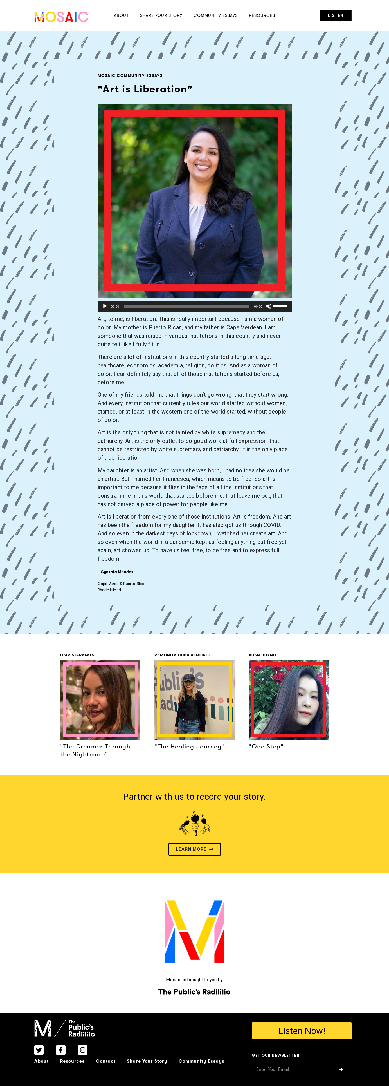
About (121, 15)
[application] (195, 306)
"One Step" (266, 746)
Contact (106, 1061)
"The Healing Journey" (189, 746)
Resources (262, 15)
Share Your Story (161, 15)
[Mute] (268, 306)
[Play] (105, 306)
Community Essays (216, 15)
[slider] (187, 306)
